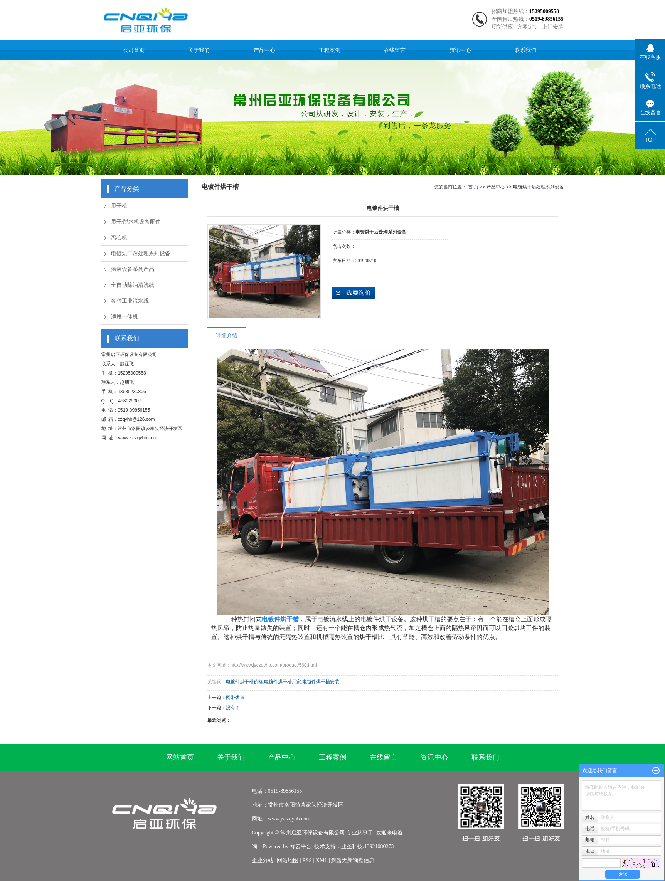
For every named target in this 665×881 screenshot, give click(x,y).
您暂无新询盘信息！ (355, 860)
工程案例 (329, 50)
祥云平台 (300, 846)
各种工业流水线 (130, 301)
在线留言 (395, 50)
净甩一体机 (124, 316)
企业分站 (262, 860)
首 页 (473, 187)
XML (322, 860)
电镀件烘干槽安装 (320, 681)
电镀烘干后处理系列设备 (140, 253)
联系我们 (525, 50)
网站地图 (288, 860)
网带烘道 (235, 697)
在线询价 (353, 293)
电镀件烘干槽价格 (244, 681)
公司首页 (134, 50)
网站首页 (180, 757)
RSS (307, 860)
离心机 (119, 237)
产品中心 (264, 50)
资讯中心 (460, 50)
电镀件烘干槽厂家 (282, 681)
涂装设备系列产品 (132, 269)
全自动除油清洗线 (132, 285)
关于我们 (199, 50)
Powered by (275, 846)
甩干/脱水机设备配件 (136, 222)
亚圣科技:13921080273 (367, 846)
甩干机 (119, 206)
